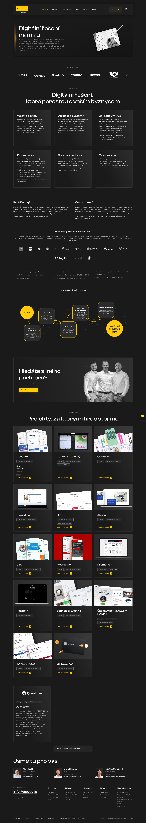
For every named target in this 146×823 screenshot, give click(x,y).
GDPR (28, 818)
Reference (67, 9)
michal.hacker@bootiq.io (72, 776)
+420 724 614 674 (111, 774)
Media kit (39, 818)
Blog (94, 9)
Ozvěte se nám (27, 390)
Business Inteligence (64, 523)
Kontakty (115, 9)
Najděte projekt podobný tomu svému (71, 748)
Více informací (22, 477)
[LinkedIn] (23, 797)
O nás (77, 9)
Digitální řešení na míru (25, 461)
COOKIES (16, 818)
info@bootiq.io (25, 792)
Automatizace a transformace (27, 519)
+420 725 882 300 (70, 774)
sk (127, 9)
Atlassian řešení (111, 619)
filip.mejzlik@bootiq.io (30, 776)
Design (60, 461)
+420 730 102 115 (28, 774)
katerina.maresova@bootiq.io (115, 776)
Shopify (42, 168)
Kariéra (86, 9)
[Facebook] (19, 797)
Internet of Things (63, 464)
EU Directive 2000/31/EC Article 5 (72, 818)
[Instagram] (14, 797)
